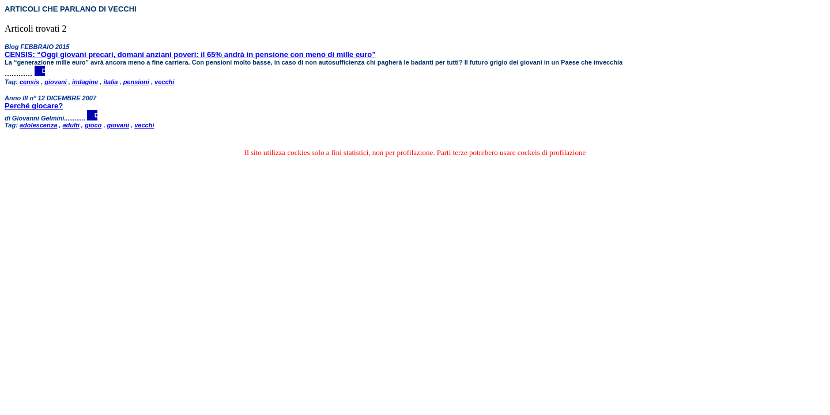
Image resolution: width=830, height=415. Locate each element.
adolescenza (38, 125)
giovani (55, 81)
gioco (93, 125)
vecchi (164, 81)
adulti (70, 125)
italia (110, 81)
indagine (85, 81)
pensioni (136, 81)
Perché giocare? (34, 105)
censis (29, 81)
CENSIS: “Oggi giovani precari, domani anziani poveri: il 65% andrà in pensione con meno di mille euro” (190, 54)
